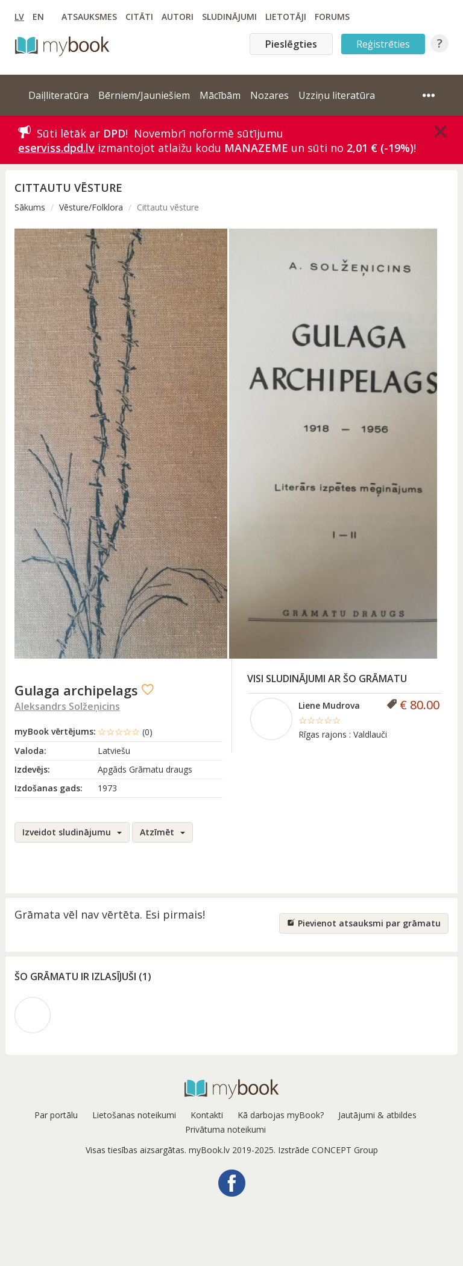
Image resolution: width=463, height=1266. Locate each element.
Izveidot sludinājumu (72, 832)
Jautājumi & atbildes (377, 1115)
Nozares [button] (269, 95)
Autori (178, 16)
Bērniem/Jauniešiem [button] (144, 95)
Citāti (139, 16)
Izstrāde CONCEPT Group (328, 1150)
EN (38, 16)
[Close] (441, 131)
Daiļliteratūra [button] (58, 95)
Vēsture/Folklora (91, 207)
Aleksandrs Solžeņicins (67, 706)
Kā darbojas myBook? (281, 1115)
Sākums (29, 207)
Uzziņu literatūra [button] (336, 95)
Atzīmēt (162, 832)
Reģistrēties (383, 44)
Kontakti (207, 1115)
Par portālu (56, 1115)
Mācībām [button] (220, 95)
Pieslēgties (291, 44)
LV (19, 16)
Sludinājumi (229, 16)
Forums (332, 16)
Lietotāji (285, 16)
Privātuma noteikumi (225, 1129)
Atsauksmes (89, 16)
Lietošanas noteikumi (134, 1115)
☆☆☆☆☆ (125, 731)
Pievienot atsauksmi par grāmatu (364, 923)
